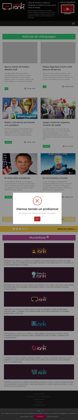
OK (37, 219)
